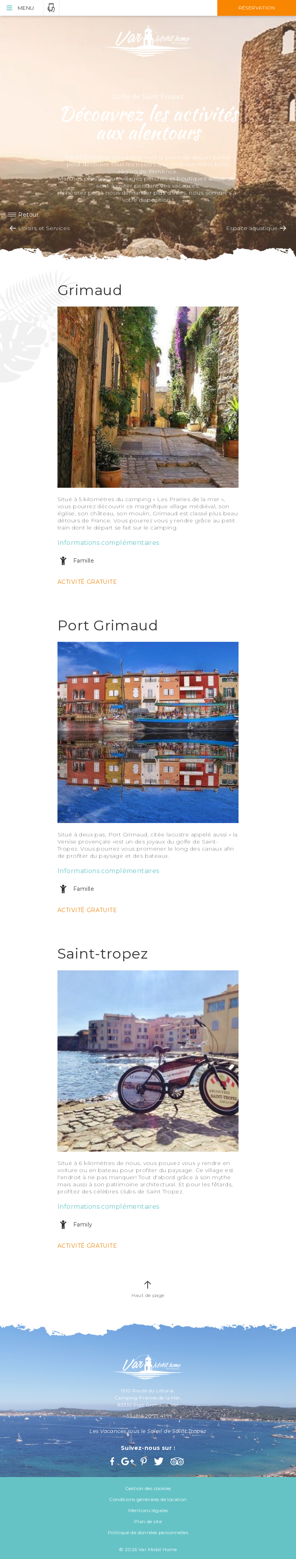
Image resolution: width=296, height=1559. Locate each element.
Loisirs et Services (44, 228)
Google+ (128, 1461)
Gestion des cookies (148, 1488)
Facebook (113, 1461)
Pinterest (144, 1461)
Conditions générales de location (148, 1499)
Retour (28, 214)
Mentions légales (148, 1510)
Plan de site (148, 1521)
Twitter (159, 1461)
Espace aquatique (252, 228)
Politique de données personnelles (148, 1532)
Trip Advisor (178, 1461)
